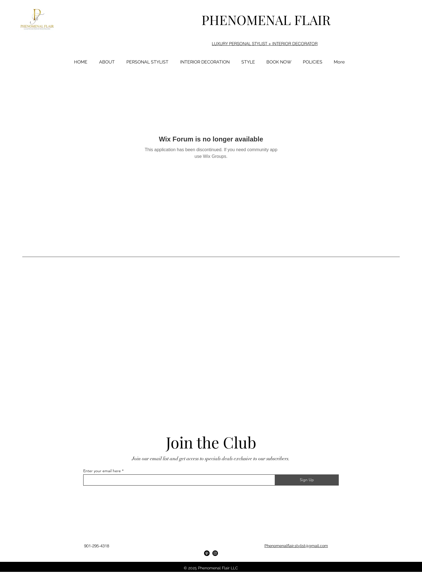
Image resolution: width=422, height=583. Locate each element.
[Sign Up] (307, 480)
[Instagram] (215, 553)
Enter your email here (102, 471)
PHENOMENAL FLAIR (266, 19)
